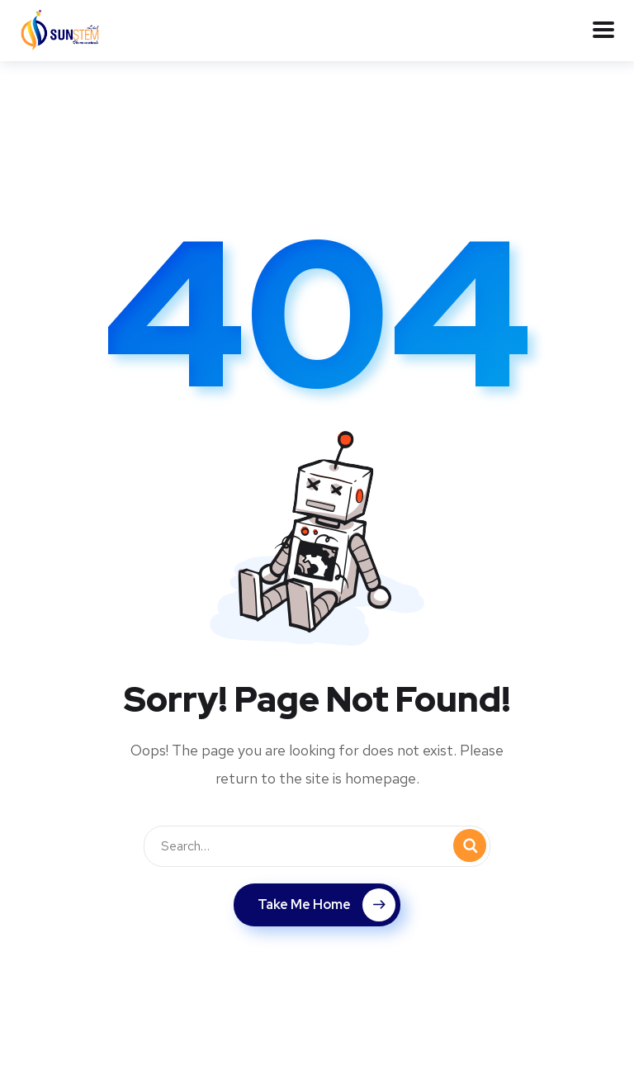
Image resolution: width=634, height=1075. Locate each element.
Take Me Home (326, 904)
